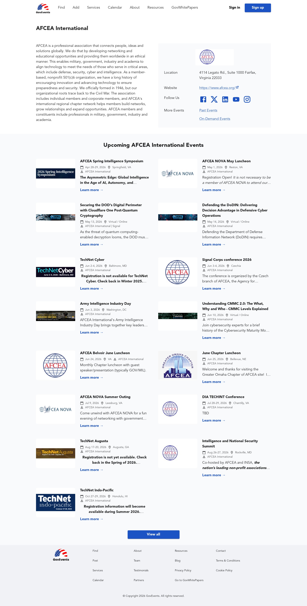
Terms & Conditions (228, 560)
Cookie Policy (224, 570)
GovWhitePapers (185, 7)
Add (76, 7)
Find (61, 7)
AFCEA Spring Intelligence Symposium (111, 161)
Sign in (234, 7)
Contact (221, 551)
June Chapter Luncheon (221, 353)
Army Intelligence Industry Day (105, 304)
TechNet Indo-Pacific (97, 490)
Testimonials (141, 570)
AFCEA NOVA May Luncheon (226, 161)
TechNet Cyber (92, 260)
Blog (178, 560)
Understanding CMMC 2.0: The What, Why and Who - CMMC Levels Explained (235, 306)
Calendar (115, 7)
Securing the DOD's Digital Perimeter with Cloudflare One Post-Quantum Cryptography (111, 210)
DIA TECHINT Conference (223, 397)
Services (93, 7)
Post (95, 560)
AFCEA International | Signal (102, 226)
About (135, 7)
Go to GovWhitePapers (189, 580)
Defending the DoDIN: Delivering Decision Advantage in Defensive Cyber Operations (234, 210)
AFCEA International (97, 171)
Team (137, 560)
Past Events (208, 110)
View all (153, 534)
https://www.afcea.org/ (219, 88)
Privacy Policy (183, 570)
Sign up (258, 7)
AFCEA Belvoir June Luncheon (105, 353)
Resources (155, 7)
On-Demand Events (214, 119)
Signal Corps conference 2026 (227, 260)
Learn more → (91, 190)
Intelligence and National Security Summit (230, 443)
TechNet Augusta (94, 441)
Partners (139, 580)
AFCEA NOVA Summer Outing (105, 397)
